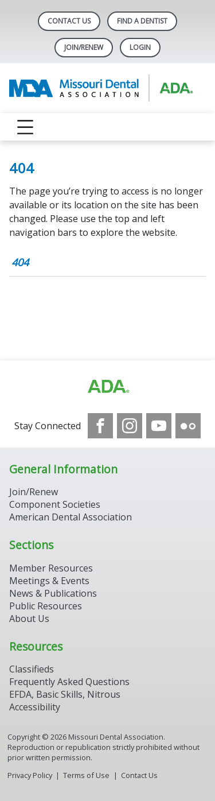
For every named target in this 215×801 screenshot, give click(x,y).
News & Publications (53, 593)
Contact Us (69, 21)
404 (20, 262)
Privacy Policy (29, 775)
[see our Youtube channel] (158, 425)
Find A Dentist (142, 21)
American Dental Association (70, 517)
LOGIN (140, 47)
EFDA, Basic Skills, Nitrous (64, 694)
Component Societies (54, 504)
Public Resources (45, 606)
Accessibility (34, 707)
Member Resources (51, 568)
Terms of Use (86, 775)
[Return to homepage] (107, 88)
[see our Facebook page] (100, 425)
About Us (29, 618)
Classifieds (31, 669)
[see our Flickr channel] (188, 425)
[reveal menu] (25, 127)
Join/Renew (83, 47)
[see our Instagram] (129, 425)
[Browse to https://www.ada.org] (108, 387)
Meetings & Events (49, 580)
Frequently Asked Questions (69, 681)
